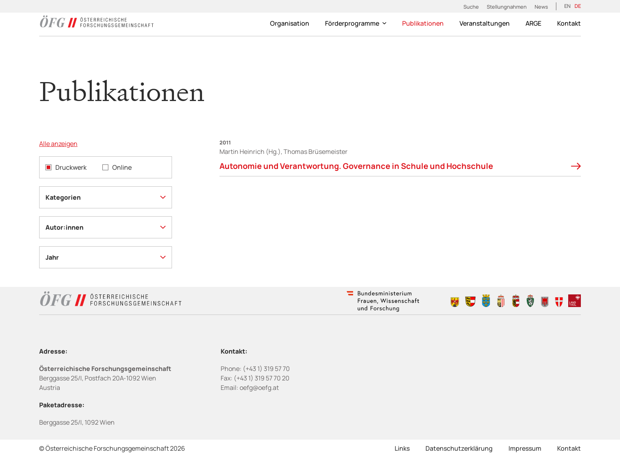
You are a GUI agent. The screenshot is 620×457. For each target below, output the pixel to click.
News (541, 6)
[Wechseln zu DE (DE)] (578, 6)
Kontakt (569, 23)
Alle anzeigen (58, 143)
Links (402, 448)
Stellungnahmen (507, 6)
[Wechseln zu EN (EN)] (567, 6)
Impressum (524, 448)
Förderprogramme (355, 23)
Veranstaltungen (484, 23)
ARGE (533, 23)
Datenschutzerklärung (459, 448)
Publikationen (423, 23)
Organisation (289, 23)
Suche (471, 6)
